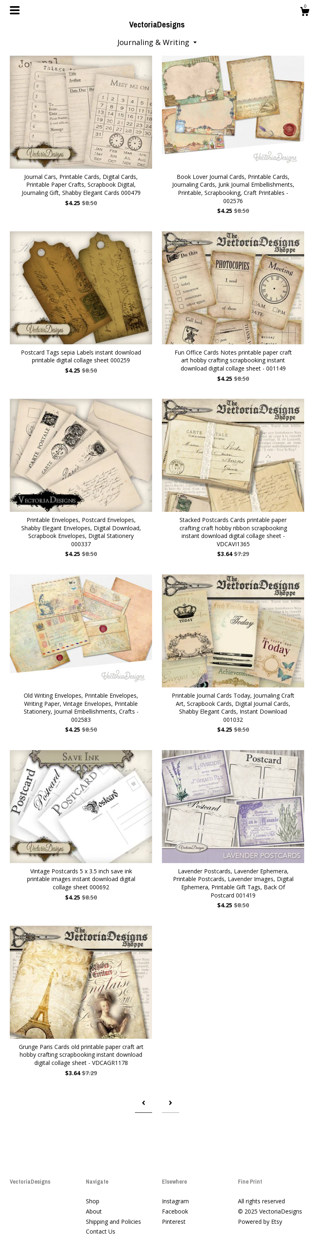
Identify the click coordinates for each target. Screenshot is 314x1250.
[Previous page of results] (143, 1102)
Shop (92, 1201)
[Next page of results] (170, 1102)
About (94, 1211)
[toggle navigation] (15, 10)
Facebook (175, 1211)
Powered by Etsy (260, 1221)
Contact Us (100, 1231)
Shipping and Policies (113, 1221)
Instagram (175, 1201)
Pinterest (174, 1221)
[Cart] (304, 12)
